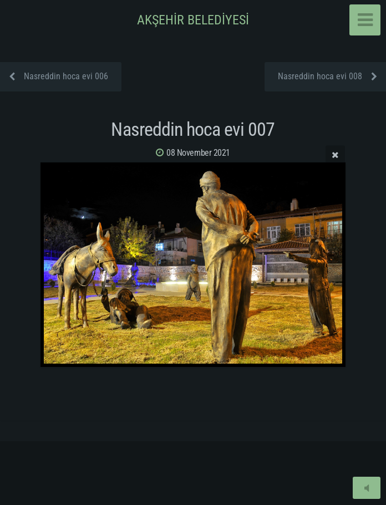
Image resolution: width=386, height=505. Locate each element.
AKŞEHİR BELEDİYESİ (193, 20)
